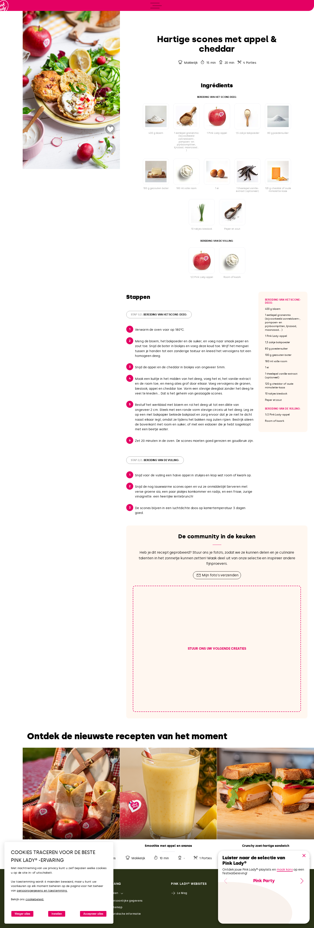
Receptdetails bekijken (71, 805)
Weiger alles (22, 913)
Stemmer (110, 129)
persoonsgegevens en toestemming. (42, 890)
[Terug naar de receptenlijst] (136, 8)
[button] (304, 855)
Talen (111, 893)
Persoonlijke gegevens (124, 901)
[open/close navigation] (11, 464)
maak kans (285, 869)
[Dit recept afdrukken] (294, 8)
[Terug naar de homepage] (11, 21)
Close (304, 855)
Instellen (56, 913)
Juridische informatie (123, 914)
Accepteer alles (93, 913)
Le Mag (179, 893)
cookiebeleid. (35, 899)
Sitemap (113, 907)
